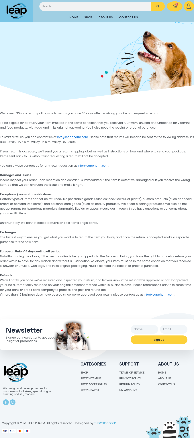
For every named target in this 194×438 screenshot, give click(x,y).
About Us (106, 17)
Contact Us (128, 17)
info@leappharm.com (73, 137)
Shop (88, 17)
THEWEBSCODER (105, 423)
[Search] (158, 6)
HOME (73, 17)
